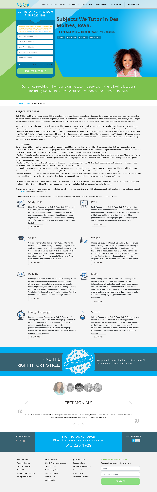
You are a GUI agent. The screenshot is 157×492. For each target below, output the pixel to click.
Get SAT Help (50, 480)
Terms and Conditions (43, 31)
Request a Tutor (79, 463)
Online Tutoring (73, 4)
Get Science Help (51, 473)
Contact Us (21, 470)
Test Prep (54, 4)
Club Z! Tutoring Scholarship (55, 463)
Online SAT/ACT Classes (26, 473)
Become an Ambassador (82, 466)
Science (83, 37)
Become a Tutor (87, 4)
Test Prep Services (24, 466)
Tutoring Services (23, 463)
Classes (62, 4)
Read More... (36, 227)
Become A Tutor (79, 470)
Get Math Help (50, 466)
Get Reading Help (51, 470)
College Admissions (102, 4)
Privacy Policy (31, 31)
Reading (71, 37)
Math (61, 37)
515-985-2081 (134, 4)
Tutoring (45, 4)
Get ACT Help (50, 477)
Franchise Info (116, 4)
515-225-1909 (35, 16)
